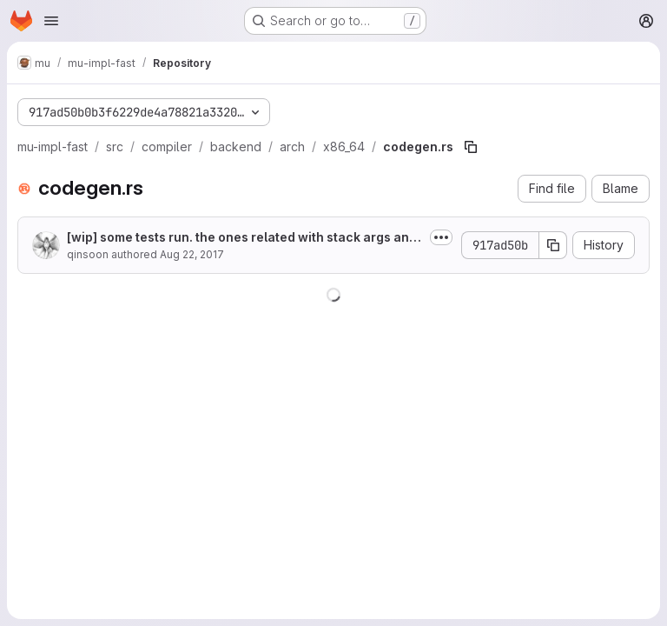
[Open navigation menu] (51, 21)
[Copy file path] (471, 147)
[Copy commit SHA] (553, 245)
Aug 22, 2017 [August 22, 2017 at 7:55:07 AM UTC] (192, 254)
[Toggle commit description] (441, 237)
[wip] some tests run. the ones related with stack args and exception (242, 238)
